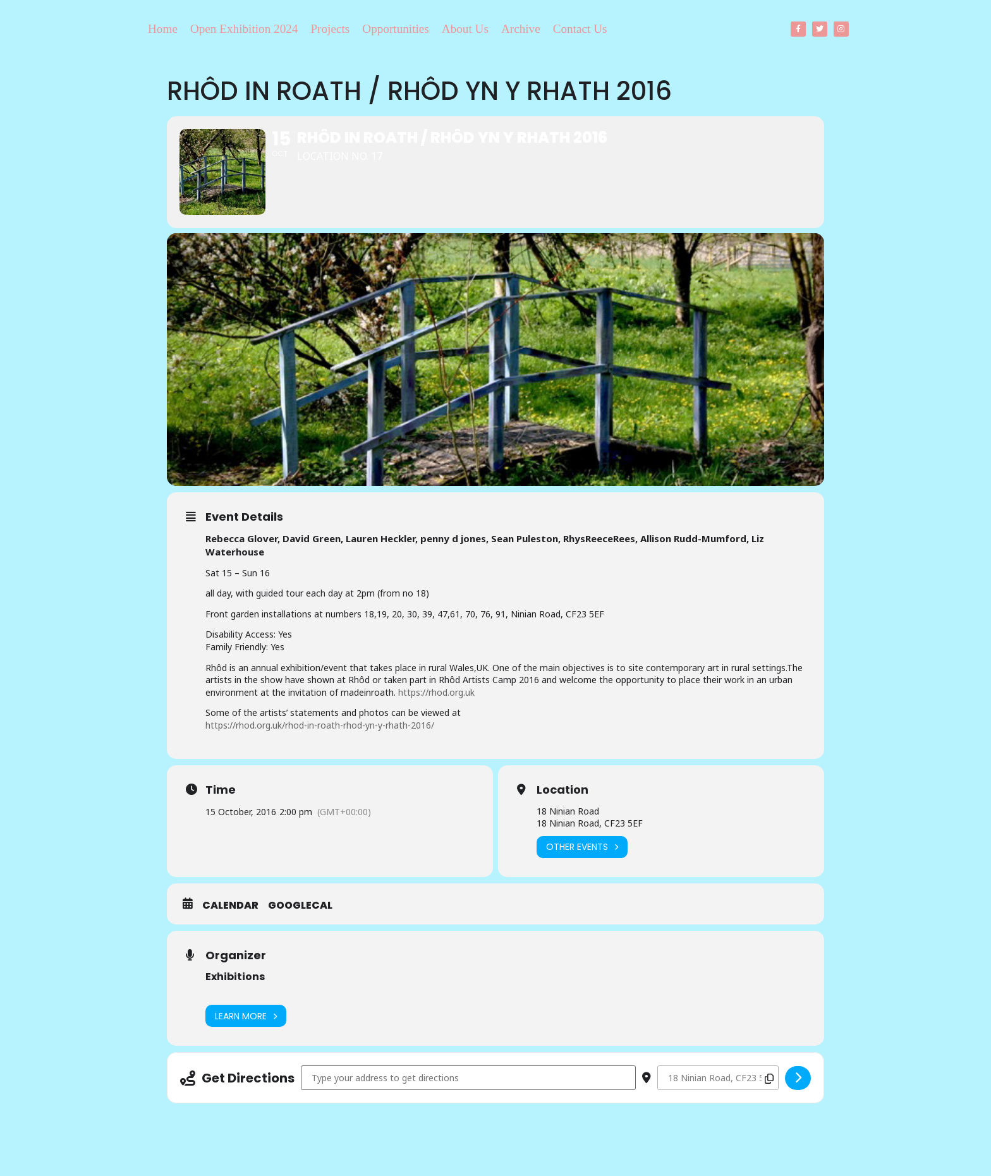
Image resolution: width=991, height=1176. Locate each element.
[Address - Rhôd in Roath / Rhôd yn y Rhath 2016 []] (468, 1079)
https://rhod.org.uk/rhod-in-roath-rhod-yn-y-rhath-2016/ (319, 727)
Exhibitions (235, 978)
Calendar (230, 907)
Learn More (246, 1018)
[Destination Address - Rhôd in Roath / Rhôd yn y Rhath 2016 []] (718, 1079)
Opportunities (395, 28)
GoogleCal (300, 907)
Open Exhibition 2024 (244, 28)
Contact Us (580, 28)
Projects (330, 28)
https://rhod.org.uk (436, 694)
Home (163, 28)
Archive (520, 28)
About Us (465, 28)
